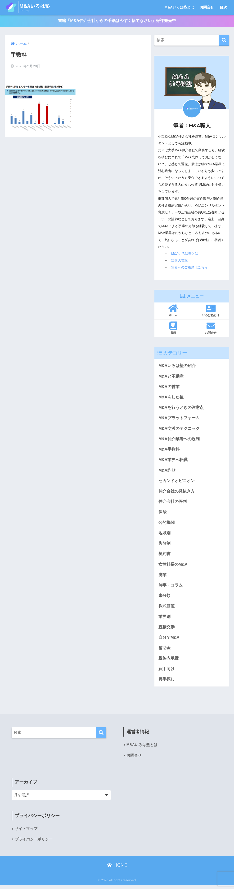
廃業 (162, 577)
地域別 (164, 535)
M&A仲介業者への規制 (179, 440)
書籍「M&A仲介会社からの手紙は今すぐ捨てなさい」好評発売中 (117, 21)
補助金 (164, 651)
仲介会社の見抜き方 (176, 492)
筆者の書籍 (179, 260)
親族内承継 (168, 662)
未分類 (164, 598)
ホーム (173, 310)
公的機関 (166, 524)
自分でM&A (169, 640)
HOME (117, 869)
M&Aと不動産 (171, 376)
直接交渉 (166, 630)
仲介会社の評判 (172, 503)
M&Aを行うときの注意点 (181, 408)
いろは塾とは (211, 310)
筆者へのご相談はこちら (189, 267)
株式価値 (166, 609)
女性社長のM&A (173, 566)
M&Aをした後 (171, 397)
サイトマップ (26, 833)
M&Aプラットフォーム (179, 418)
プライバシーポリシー (34, 844)
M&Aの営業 (169, 387)
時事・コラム (170, 588)
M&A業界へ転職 (173, 461)
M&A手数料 (169, 450)
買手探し (166, 683)
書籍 (173, 328)
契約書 (164, 556)
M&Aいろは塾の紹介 (177, 366)
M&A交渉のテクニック (179, 429)
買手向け (166, 672)
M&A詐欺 (167, 471)
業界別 (164, 619)
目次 (223, 7)
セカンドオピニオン (176, 482)
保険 (162, 514)
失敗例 (164, 545)
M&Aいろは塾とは (179, 7)
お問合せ (207, 7)
